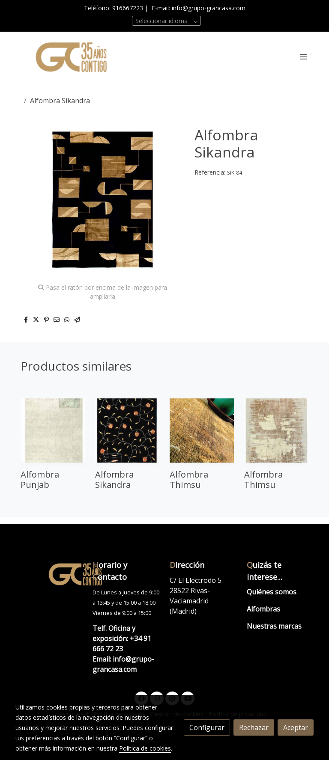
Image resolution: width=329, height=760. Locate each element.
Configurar (206, 727)
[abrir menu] (303, 56)
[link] (70, 56)
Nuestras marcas (274, 626)
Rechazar (254, 727)
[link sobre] (49, 573)
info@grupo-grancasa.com (208, 8)
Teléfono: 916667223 (113, 8)
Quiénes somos (271, 592)
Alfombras (263, 609)
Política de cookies (145, 748)
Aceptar (295, 727)
